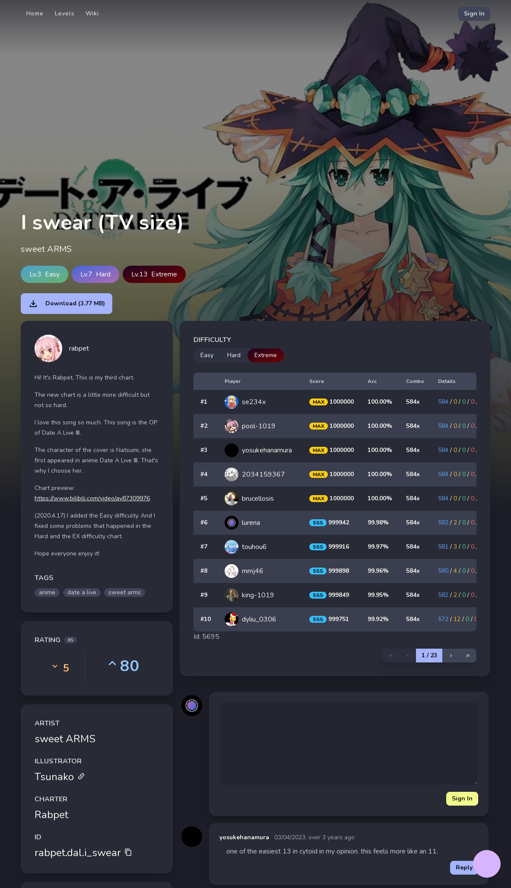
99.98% (378, 522)
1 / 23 (429, 655)
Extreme (265, 355)
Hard (234, 355)
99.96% (378, 571)
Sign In (474, 13)
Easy (206, 355)
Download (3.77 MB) (66, 303)
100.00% (380, 402)
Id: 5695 (206, 636)
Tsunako (60, 777)
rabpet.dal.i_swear (83, 853)
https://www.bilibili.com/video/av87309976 (92, 498)
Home (35, 13)
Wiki (92, 13)
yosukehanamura (244, 837)
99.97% (378, 547)
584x (413, 402)
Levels (64, 13)
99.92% (378, 619)
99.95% (378, 595)
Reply (464, 867)
